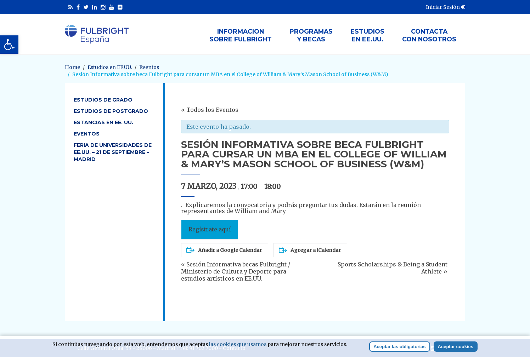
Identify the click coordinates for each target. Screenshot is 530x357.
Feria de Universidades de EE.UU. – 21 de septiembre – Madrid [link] (113, 152)
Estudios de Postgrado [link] (111, 111)
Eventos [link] (87, 134)
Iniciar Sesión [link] (445, 7)
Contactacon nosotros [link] (429, 35)
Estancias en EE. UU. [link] (103, 122)
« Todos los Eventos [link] (209, 109)
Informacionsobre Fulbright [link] (240, 35)
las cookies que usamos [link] (237, 345)
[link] (9, 44)
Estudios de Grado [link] (103, 100)
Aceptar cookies (455, 347)
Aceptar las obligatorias (399, 347)
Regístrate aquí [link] (209, 229)
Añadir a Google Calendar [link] (224, 250)
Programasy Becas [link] (311, 35)
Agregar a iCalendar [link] (310, 250)
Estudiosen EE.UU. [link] (367, 35)
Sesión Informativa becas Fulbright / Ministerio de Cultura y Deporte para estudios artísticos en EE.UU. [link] (235, 271)
